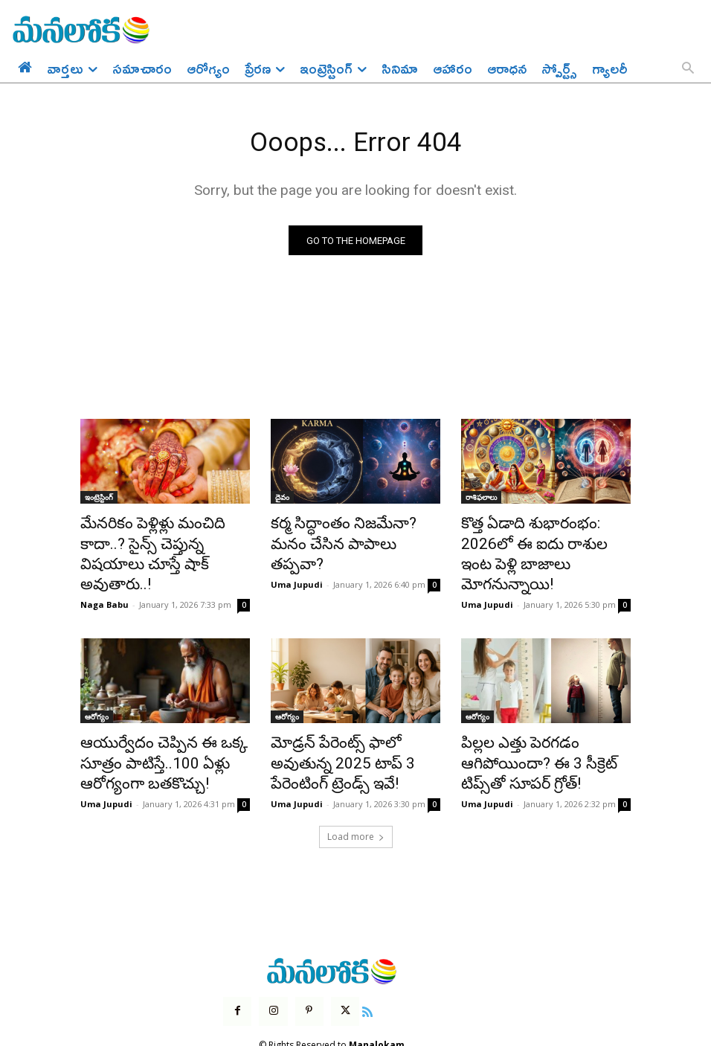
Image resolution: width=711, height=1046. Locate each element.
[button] (688, 69)
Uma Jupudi (297, 559)
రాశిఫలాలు (481, 500)
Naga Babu (104, 576)
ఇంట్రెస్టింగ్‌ (99, 500)
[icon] (358, 969)
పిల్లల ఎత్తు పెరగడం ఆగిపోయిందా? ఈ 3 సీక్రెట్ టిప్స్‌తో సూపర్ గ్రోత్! (544, 729)
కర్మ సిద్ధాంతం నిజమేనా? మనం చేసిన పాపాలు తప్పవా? (346, 533)
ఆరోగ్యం (97, 688)
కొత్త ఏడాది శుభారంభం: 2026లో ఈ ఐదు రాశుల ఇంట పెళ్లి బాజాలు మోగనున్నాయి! (543, 541)
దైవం (282, 500)
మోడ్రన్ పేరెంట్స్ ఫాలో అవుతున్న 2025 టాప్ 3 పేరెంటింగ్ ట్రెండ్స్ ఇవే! (350, 729)
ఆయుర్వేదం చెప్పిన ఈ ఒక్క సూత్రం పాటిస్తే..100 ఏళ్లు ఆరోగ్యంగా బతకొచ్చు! (148, 729)
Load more (356, 796)
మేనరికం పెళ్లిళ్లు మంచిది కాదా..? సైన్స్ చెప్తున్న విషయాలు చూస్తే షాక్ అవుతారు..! (164, 541)
